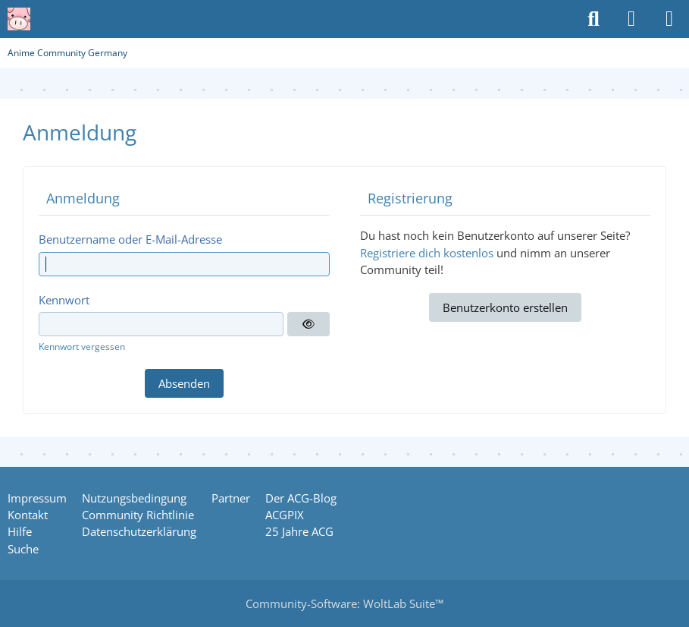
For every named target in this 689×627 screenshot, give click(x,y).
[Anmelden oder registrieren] (631, 19)
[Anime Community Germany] (19, 19)
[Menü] (669, 19)
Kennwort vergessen (82, 346)
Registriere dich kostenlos (426, 252)
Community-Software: (344, 603)
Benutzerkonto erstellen (505, 307)
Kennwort (64, 299)
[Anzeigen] (308, 324)
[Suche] (593, 19)
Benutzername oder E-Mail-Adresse (130, 239)
